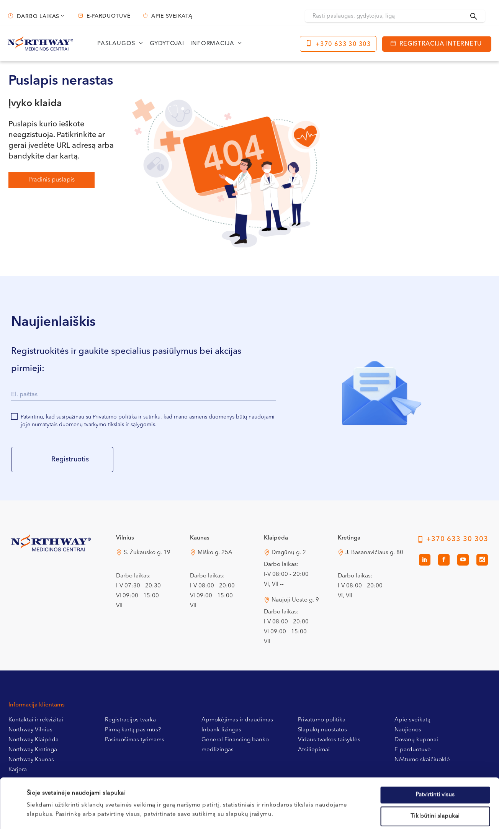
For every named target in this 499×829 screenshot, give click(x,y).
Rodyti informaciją (315, 814)
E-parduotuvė (108, 16)
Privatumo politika (115, 417)
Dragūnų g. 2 (289, 553)
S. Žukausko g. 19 (147, 553)
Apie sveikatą (171, 16)
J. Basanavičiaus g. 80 (374, 553)
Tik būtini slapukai (435, 766)
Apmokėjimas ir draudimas (237, 720)
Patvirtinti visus (435, 745)
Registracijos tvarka (130, 720)
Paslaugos (116, 44)
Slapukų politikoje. (194, 783)
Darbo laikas (38, 16)
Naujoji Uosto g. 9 (295, 600)
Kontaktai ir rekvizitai (35, 720)
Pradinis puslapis (51, 180)
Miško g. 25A (215, 553)
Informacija (212, 44)
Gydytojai (167, 44)
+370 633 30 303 (343, 44)
